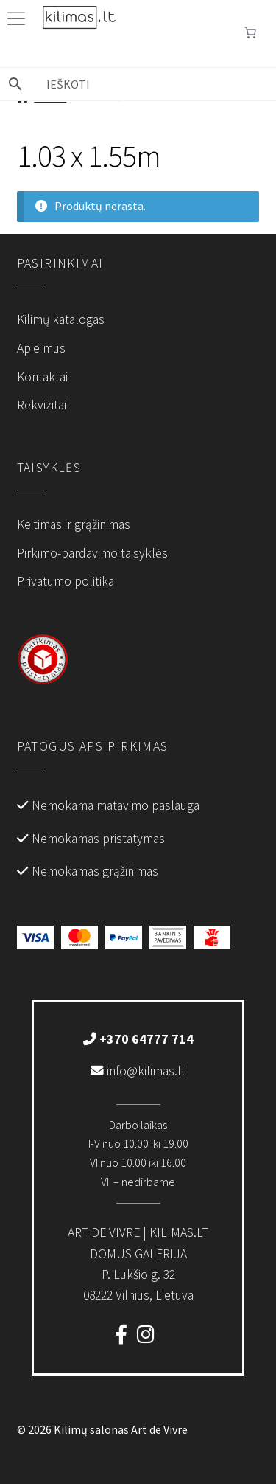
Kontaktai (42, 377)
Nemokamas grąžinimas (95, 871)
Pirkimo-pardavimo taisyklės (92, 553)
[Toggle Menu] (19, 19)
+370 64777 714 (138, 1038)
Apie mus (41, 348)
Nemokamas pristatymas (98, 839)
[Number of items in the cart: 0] (250, 32)
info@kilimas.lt (138, 1071)
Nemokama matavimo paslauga (115, 805)
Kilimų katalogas (61, 319)
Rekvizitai (41, 405)
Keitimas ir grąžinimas (73, 524)
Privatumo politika (65, 581)
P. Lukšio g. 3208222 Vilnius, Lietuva (138, 1263)
